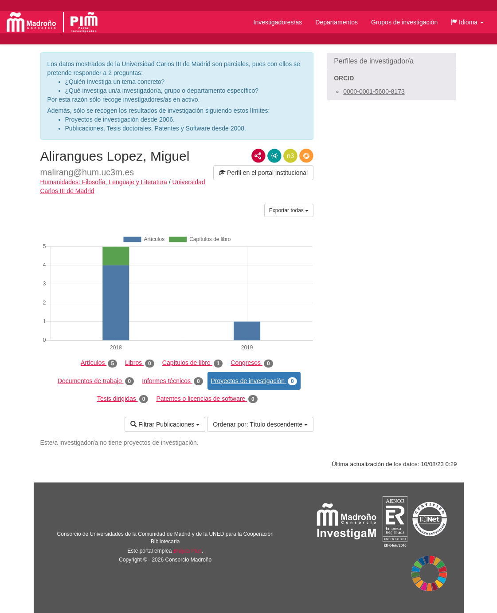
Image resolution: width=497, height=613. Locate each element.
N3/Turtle (290, 156)
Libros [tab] (139, 363)
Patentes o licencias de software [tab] (206, 399)
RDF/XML (258, 156)
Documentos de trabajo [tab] (96, 381)
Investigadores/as (278, 22)
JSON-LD (274, 156)
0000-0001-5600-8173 (374, 91)
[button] (467, 22)
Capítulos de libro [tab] (192, 363)
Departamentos (336, 22)
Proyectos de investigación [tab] (254, 381)
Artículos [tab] (99, 363)
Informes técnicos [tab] (172, 381)
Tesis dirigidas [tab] (123, 399)
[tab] (391, 61)
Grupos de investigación (404, 22)
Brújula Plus (187, 551)
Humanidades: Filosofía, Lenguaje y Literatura (103, 182)
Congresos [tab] (252, 363)
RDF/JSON (306, 156)
